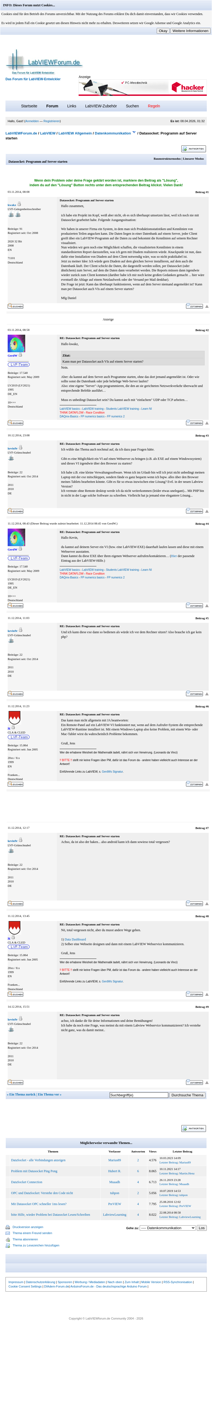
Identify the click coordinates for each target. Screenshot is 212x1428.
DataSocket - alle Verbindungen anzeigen (38, 1160)
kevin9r (13, 448)
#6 (207, 706)
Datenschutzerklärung (40, 1282)
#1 (207, 192)
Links (71, 106)
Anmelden (32, 121)
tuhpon (114, 1193)
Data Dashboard (75, 939)
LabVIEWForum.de (21, 133)
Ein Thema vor (48, 1094)
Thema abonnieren (25, 1239)
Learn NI (146, 408)
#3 (207, 435)
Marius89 (114, 1160)
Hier (174, 556)
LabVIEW (47, 133)
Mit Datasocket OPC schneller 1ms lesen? (39, 1204)
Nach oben (115, 1282)
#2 (207, 330)
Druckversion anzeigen (28, 1227)
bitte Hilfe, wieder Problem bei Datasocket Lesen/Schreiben (50, 1215)
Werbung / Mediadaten (90, 1282)
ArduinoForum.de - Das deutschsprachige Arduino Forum (108, 1286)
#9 (207, 1006)
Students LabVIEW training (122, 408)
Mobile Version (151, 1282)
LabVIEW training (93, 408)
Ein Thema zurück (22, 1094)
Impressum (15, 1282)
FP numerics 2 (116, 416)
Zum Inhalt (132, 1282)
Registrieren (52, 121)
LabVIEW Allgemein (75, 133)
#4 (207, 523)
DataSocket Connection (26, 1182)
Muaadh (114, 1182)
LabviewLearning (114, 1215)
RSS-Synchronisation (178, 1282)
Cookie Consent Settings (25, 1286)
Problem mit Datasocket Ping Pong (34, 1171)
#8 (207, 916)
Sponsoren (65, 1282)
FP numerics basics (93, 416)
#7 (207, 828)
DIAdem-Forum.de (56, 1286)
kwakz (12, 205)
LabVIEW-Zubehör (101, 106)
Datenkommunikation (113, 133)
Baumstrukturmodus (167, 158)
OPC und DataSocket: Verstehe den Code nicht (42, 1193)
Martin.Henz (186, 1173)
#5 (207, 618)
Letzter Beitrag (168, 1162)
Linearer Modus (193, 158)
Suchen (132, 106)
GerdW (111, 523)
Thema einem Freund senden (32, 1233)
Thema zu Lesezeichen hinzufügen (36, 1245)
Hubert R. (114, 1171)
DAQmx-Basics (69, 416)
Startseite (29, 106)
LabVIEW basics (70, 408)
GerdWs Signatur (112, 771)
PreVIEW (114, 1204)
